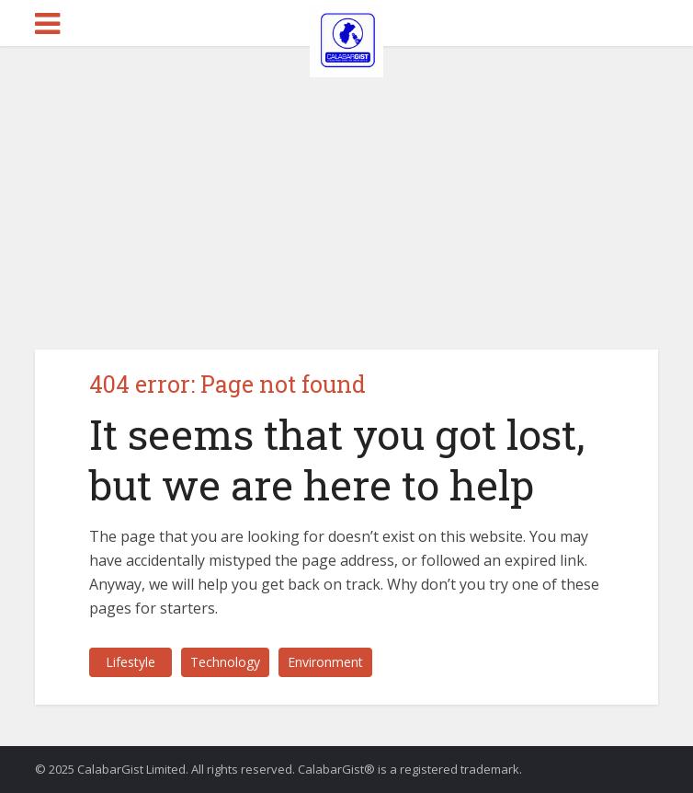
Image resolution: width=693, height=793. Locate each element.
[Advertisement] (346, 184)
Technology (225, 662)
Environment (325, 662)
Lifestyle (130, 662)
